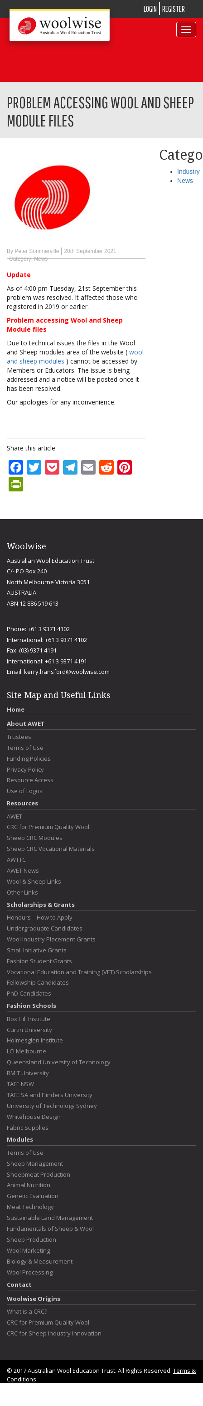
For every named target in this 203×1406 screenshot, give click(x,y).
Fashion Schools (31, 1005)
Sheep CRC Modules (35, 838)
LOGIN (150, 9)
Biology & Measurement (39, 1261)
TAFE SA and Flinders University (49, 1095)
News (41, 259)
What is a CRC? (27, 1311)
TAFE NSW (20, 1084)
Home (15, 709)
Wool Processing (30, 1272)
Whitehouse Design (34, 1117)
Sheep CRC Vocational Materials (51, 849)
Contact (19, 1284)
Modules (20, 1139)
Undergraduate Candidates (44, 928)
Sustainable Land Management (50, 1218)
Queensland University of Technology (59, 1062)
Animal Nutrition (28, 1185)
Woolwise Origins (33, 1299)
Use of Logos (25, 791)
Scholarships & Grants (41, 904)
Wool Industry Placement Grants (51, 939)
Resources (22, 803)
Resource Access (30, 780)
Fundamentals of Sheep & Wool (50, 1229)
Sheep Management (35, 1164)
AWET (14, 816)
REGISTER (173, 9)
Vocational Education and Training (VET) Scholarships (79, 972)
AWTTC (16, 860)
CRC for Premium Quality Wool (48, 827)
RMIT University (28, 1073)
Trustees (19, 737)
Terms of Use (25, 748)
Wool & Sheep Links (34, 881)
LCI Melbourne (26, 1051)
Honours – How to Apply (39, 917)
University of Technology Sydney (52, 1106)
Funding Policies (29, 759)
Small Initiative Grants (37, 950)
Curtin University (29, 1030)
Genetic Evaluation (32, 1196)
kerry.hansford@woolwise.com (67, 672)
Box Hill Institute (28, 1019)
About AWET (26, 723)
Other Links (22, 892)
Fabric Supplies (27, 1128)
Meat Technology (30, 1207)
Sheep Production (31, 1240)
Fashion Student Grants (39, 961)
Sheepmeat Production (38, 1174)
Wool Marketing (28, 1250)
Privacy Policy (25, 770)
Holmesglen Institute (35, 1040)
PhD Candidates (29, 993)
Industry (188, 171)
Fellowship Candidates (38, 982)
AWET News (23, 871)
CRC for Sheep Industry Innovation (54, 1333)
